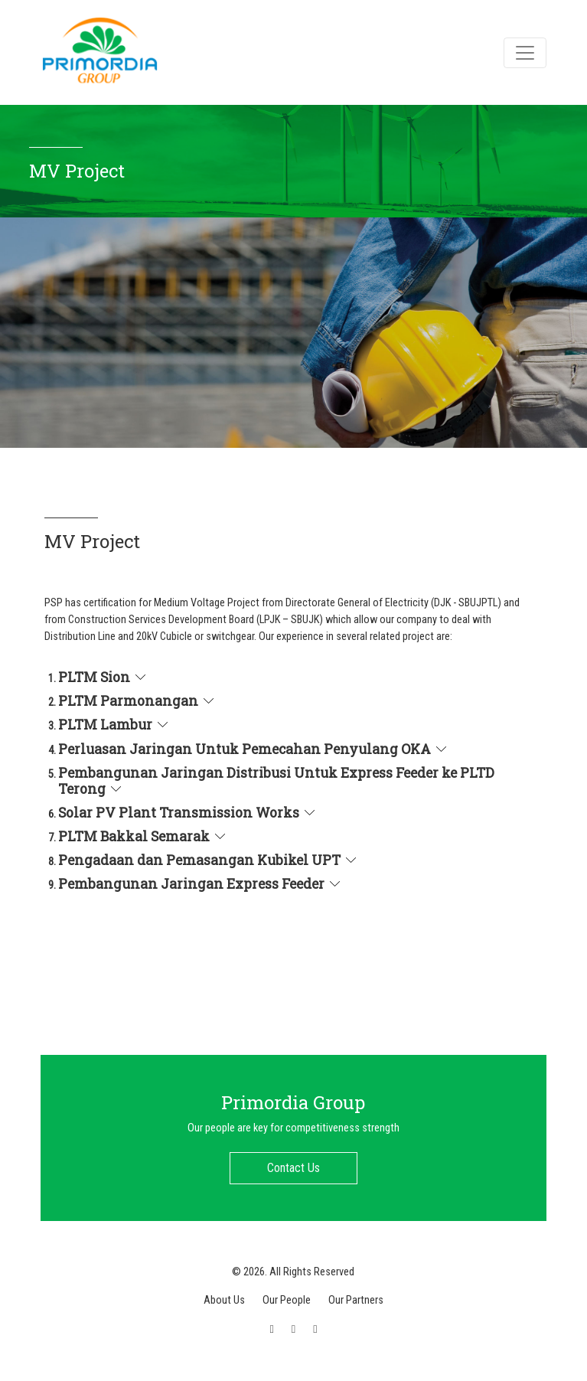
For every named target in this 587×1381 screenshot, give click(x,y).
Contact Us (293, 1168)
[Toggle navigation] (525, 53)
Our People (287, 1300)
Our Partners (355, 1300)
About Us (224, 1300)
